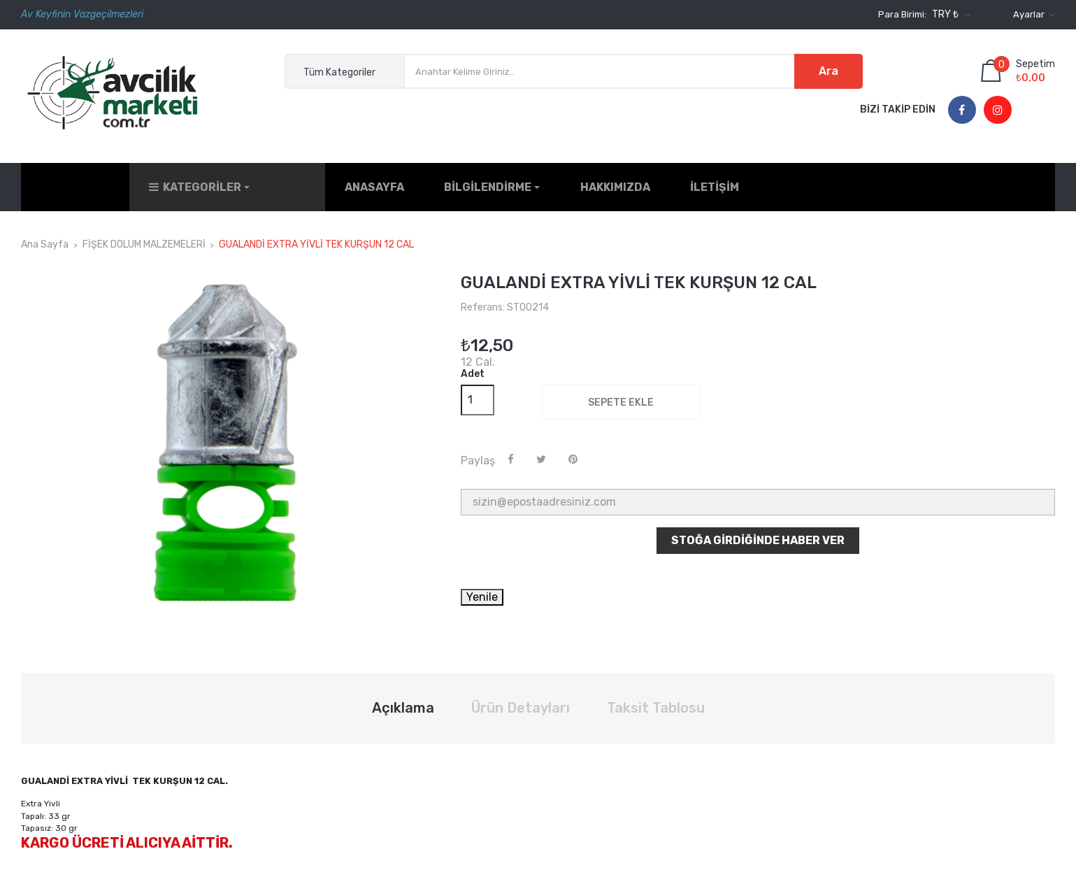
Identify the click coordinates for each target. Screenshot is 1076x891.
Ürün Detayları (520, 700)
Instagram (998, 110)
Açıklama (403, 700)
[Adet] (477, 391)
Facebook (962, 110)
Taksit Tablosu (656, 700)
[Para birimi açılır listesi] (949, 15)
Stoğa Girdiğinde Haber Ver (758, 532)
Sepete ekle (621, 394)
